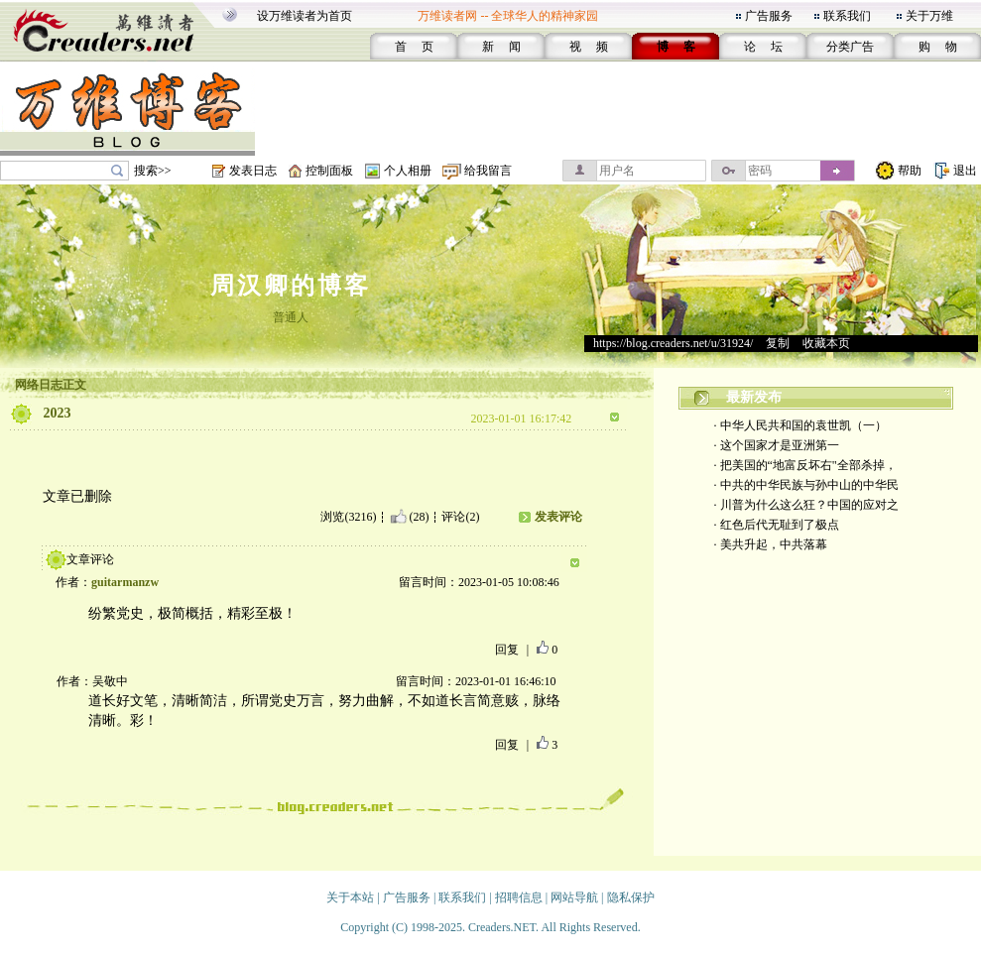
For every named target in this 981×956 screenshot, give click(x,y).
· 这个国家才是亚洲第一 (776, 445)
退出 (965, 171)
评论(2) (460, 517)
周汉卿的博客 (290, 286)
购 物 (938, 47)
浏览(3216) (348, 517)
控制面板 (329, 171)
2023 (57, 413)
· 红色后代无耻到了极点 (776, 525)
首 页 (414, 47)
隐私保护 (631, 897)
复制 (778, 343)
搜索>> (153, 171)
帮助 (909, 171)
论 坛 (763, 47)
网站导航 (574, 897)
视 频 (588, 47)
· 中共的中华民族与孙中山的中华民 (806, 485)
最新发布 (754, 397)
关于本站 (350, 897)
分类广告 (850, 47)
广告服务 (769, 16)
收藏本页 (826, 343)
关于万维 (929, 16)
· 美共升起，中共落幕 (770, 544)
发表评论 (558, 517)
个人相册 (407, 171)
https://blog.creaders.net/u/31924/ (673, 343)
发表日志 (253, 171)
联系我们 (847, 16)
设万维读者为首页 (304, 16)
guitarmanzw (125, 582)
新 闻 (501, 47)
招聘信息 (519, 897)
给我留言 (488, 171)
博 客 (676, 47)
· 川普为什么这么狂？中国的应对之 (806, 505)
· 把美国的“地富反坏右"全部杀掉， (805, 465)
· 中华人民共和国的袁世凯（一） (800, 425)
